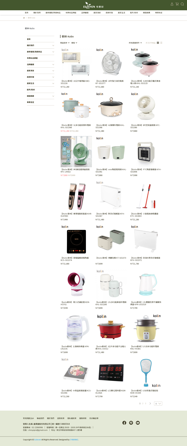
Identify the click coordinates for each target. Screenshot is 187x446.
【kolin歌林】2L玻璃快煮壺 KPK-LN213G (75, 347)
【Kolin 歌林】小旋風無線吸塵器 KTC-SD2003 (144, 215)
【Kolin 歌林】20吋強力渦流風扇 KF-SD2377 (109, 82)
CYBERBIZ (74, 439)
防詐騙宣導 (93, 418)
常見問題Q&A (28, 418)
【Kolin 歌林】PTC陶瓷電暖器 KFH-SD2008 (145, 170)
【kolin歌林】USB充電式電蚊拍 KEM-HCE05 (144, 391)
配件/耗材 (134, 12)
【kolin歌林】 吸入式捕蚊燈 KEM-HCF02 (75, 303)
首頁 (26, 12)
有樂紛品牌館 (71, 12)
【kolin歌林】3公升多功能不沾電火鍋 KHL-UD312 (110, 347)
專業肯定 (158, 12)
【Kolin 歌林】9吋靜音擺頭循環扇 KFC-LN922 (75, 170)
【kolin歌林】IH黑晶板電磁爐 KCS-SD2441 (76, 391)
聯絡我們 (40, 418)
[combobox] (64, 42)
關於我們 (50, 418)
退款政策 (60, 418)
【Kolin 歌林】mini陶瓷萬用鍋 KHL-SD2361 (110, 170)
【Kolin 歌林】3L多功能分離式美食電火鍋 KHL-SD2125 (145, 82)
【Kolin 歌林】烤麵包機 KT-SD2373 (110, 258)
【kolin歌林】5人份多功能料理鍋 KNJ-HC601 (144, 347)
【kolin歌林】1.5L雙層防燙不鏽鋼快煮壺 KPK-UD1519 (145, 303)
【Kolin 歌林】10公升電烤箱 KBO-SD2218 (75, 82)
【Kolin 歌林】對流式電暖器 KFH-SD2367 (110, 215)
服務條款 (82, 418)
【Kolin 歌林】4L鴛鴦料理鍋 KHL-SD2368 (110, 126)
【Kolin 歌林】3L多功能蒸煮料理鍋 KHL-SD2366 (76, 126)
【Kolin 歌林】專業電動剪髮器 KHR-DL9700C (76, 215)
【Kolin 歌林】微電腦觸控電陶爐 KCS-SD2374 (75, 259)
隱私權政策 (71, 418)
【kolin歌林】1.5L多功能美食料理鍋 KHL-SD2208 (110, 303)
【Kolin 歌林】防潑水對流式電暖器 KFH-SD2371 (145, 259)
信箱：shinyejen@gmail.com (35, 430)
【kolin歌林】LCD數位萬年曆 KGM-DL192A (110, 391)
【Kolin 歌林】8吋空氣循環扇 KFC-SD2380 (145, 126)
